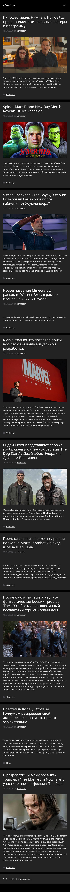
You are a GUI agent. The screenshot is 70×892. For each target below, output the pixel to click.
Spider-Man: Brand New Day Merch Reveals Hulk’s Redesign (32, 108)
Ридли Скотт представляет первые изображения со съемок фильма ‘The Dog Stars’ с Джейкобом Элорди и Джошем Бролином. (35, 451)
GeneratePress (49, 889)
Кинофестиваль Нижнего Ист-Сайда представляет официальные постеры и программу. (35, 21)
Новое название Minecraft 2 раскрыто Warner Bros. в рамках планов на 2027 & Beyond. (30, 294)
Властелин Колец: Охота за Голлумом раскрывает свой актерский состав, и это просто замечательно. (29, 715)
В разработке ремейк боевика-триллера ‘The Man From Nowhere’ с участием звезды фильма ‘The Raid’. (33, 779)
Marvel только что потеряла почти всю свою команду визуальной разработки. (32, 344)
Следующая (25, 879)
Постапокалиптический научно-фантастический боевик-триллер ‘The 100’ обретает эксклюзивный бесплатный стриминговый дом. (31, 603)
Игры (8, 763)
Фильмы (10, 94)
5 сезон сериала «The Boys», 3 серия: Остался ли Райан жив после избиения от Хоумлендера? (34, 199)
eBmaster (9, 5)
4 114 (14, 879)
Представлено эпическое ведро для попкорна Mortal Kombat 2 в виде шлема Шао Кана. (34, 542)
